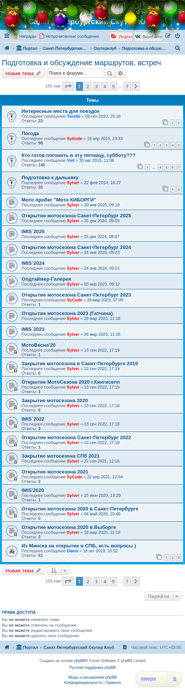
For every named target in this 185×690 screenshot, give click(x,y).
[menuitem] (177, 36)
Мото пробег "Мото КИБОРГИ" (59, 200)
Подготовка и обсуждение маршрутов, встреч (81, 62)
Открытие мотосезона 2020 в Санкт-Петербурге (80, 509)
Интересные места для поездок (61, 111)
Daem (72, 551)
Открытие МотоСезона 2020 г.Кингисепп (71, 382)
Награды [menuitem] (27, 36)
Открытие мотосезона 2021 (55, 472)
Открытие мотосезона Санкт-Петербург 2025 (76, 215)
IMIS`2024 (33, 263)
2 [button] (87, 86)
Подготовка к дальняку (50, 177)
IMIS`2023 (33, 329)
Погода (30, 133)
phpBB (79, 661)
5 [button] (113, 86)
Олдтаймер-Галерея (46, 279)
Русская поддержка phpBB (92, 667)
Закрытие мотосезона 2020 (55, 400)
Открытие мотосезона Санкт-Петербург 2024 (76, 247)
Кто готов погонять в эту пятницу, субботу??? (79, 155)
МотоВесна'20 (38, 345)
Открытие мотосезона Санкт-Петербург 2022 (76, 437)
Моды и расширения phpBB (92, 677)
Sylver (73, 182)
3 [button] (96, 86)
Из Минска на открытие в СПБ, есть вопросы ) (79, 546)
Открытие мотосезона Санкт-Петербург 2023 (76, 295)
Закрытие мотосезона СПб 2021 (61, 456)
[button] (68, 86)
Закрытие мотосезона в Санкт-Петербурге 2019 (80, 363)
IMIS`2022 (33, 419)
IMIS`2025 (33, 231)
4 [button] (104, 86)
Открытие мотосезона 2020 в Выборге (69, 527)
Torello (73, 116)
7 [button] (127, 86)
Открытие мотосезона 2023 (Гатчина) (67, 313)
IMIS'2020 (33, 490)
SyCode (74, 138)
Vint (71, 160)
